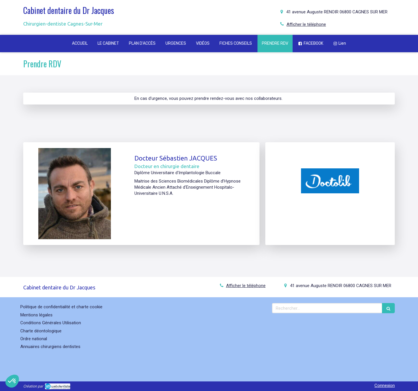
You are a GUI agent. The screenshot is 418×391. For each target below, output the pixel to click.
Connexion (384, 385)
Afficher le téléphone (306, 24)
